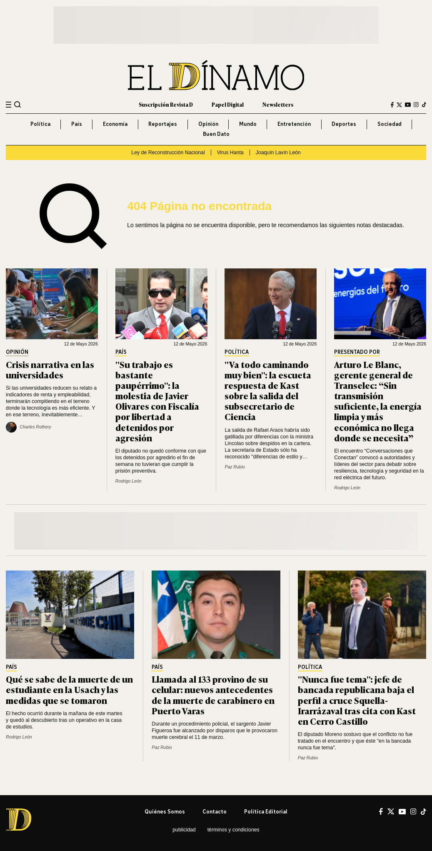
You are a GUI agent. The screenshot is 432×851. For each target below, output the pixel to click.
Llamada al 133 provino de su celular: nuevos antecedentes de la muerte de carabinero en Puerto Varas (213, 694)
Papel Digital (228, 104)
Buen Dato (216, 134)
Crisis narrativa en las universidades (50, 369)
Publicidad (183, 830)
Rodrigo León (128, 481)
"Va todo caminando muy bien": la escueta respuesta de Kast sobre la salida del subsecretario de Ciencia (268, 390)
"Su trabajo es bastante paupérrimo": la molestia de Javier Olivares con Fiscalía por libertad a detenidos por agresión (157, 401)
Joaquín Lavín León (278, 152)
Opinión (208, 124)
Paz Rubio (235, 467)
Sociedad (389, 124)
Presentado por (357, 352)
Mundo (248, 124)
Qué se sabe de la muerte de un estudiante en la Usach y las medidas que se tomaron (69, 689)
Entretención (294, 124)
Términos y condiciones (233, 830)
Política (40, 124)
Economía (115, 124)
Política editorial (265, 811)
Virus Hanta (230, 152)
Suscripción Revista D (166, 104)
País (76, 124)
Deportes (344, 124)
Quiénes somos (165, 811)
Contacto (214, 811)
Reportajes (162, 124)
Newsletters (277, 104)
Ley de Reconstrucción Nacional (168, 152)
